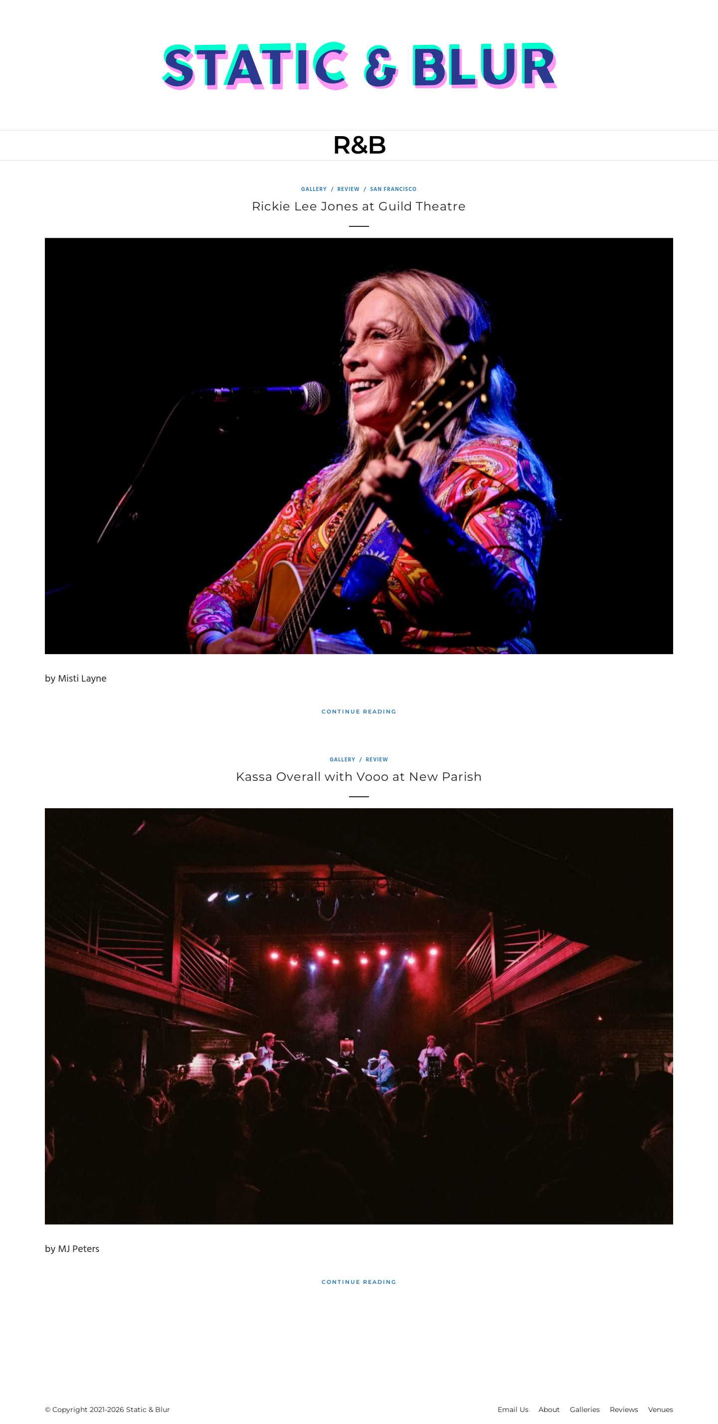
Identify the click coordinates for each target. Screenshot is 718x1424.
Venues (660, 1409)
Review (349, 189)
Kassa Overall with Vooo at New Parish (359, 776)
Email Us (513, 1409)
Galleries (585, 1409)
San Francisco (393, 189)
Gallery (314, 189)
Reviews (624, 1409)
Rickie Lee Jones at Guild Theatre (359, 206)
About (549, 1409)
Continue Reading (359, 711)
